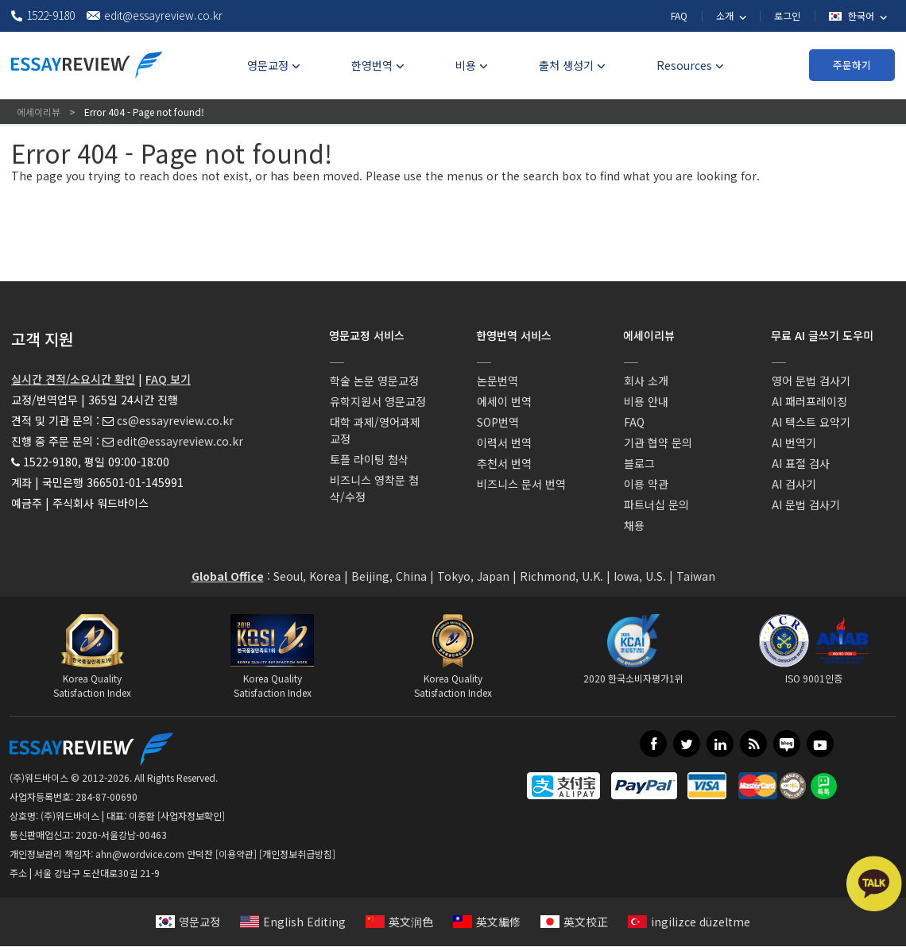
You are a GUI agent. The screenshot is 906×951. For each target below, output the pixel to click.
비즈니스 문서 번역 (521, 484)
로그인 (787, 15)
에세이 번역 (504, 401)
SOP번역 (498, 422)
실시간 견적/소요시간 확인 (73, 379)
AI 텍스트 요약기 (811, 422)
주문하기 (852, 64)
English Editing (293, 922)
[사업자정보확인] (191, 815)
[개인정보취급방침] (297, 853)
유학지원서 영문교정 (378, 401)
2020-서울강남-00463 (121, 834)
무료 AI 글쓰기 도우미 (822, 335)
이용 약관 (646, 484)
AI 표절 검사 (801, 463)
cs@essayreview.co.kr (175, 420)
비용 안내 (646, 401)
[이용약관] (236, 853)
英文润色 (399, 922)
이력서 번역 (504, 442)
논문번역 (497, 381)
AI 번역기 (794, 442)
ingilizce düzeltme (689, 922)
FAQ (679, 15)
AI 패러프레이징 (809, 401)
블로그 (639, 463)
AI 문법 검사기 (806, 504)
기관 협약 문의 (658, 442)
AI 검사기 (794, 484)
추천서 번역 (504, 463)
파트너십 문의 (656, 504)
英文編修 (487, 922)
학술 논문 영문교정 (374, 381)
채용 (634, 525)
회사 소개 (646, 381)
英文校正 (574, 922)
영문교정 (188, 922)
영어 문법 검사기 (811, 381)
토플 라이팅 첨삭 (369, 459)
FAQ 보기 (168, 379)
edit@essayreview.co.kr (180, 441)
